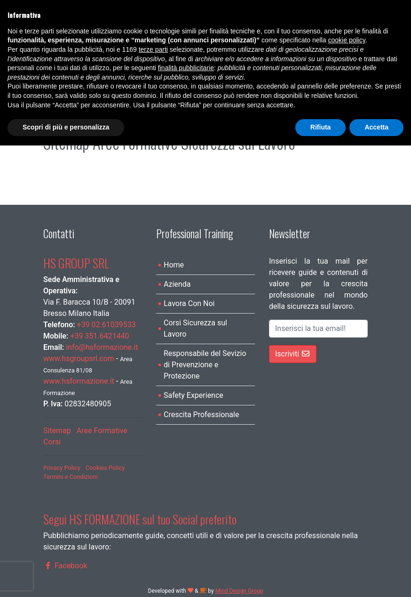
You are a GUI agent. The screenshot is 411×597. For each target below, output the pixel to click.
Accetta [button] (376, 127)
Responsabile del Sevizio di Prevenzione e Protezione (205, 363)
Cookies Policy (105, 466)
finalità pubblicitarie (186, 68)
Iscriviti (292, 352)
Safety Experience (193, 393)
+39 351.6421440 (99, 334)
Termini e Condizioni (70, 475)
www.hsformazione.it (78, 379)
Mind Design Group (239, 589)
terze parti (153, 49)
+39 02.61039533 (106, 323)
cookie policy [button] (346, 40)
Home (174, 263)
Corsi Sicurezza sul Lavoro (195, 327)
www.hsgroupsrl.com (78, 357)
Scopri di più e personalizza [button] (66, 127)
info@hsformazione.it (102, 345)
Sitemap (57, 429)
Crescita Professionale (201, 413)
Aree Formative (102, 429)
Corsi (52, 440)
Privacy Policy (61, 466)
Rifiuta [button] (320, 127)
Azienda (177, 282)
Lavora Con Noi (189, 302)
